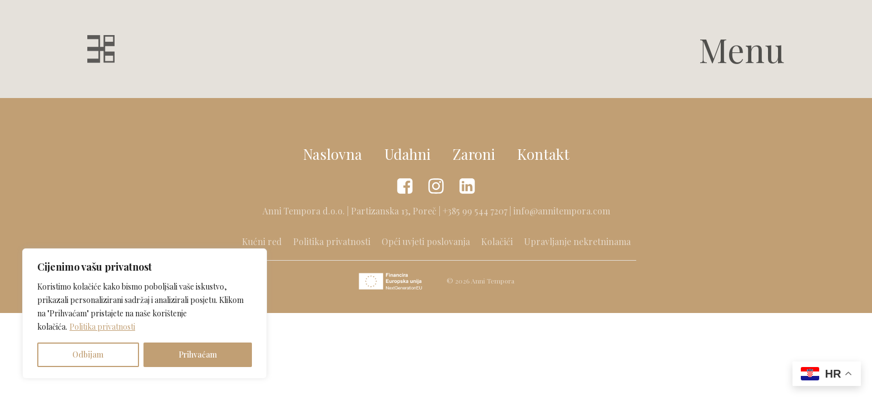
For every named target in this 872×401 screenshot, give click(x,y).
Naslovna (332, 154)
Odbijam (87, 354)
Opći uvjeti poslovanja (426, 241)
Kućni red (262, 241)
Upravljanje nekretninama (577, 241)
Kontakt (543, 154)
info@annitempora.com (561, 211)
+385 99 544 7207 (475, 211)
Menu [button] (741, 49)
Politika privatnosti (102, 326)
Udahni (407, 154)
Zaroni (474, 154)
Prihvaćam (198, 354)
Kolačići (497, 241)
